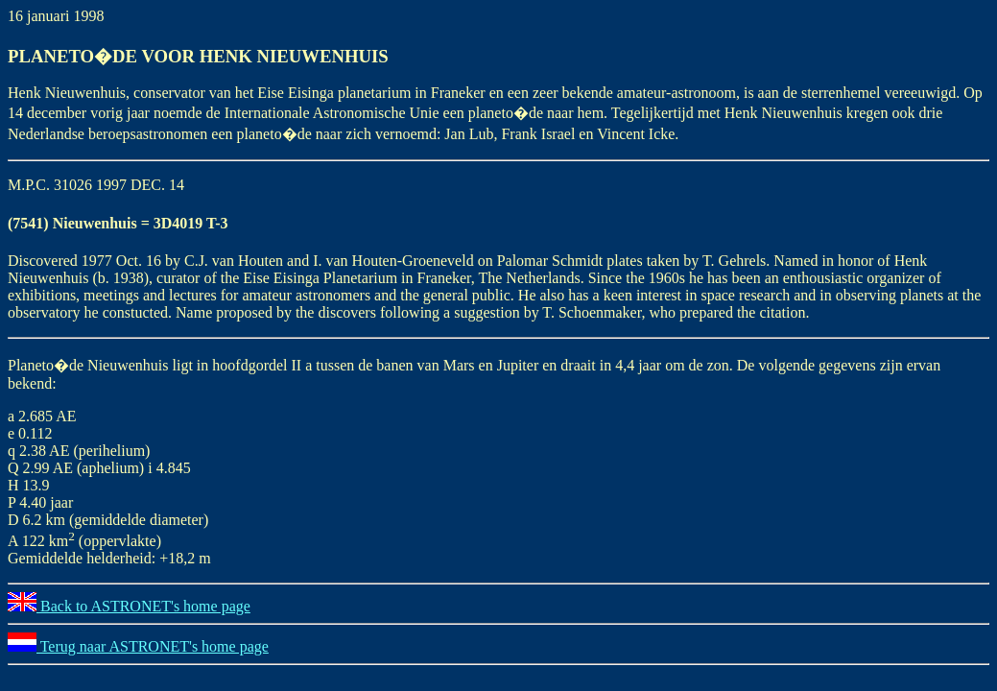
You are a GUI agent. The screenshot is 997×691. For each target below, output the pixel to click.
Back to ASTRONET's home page (129, 606)
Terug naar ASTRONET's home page (138, 646)
